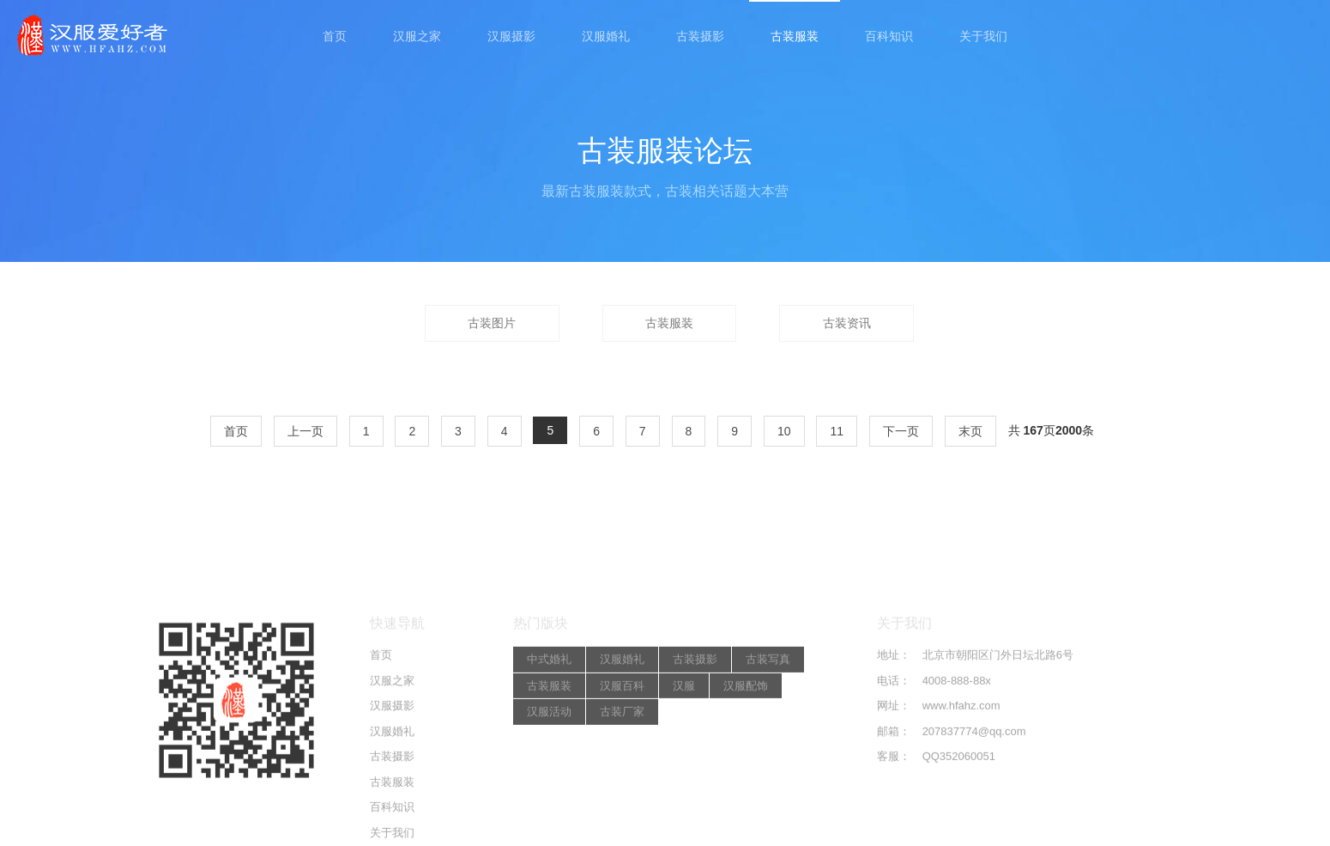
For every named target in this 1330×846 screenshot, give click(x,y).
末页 (970, 431)
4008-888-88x (956, 764)
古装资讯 (847, 323)
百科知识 (889, 36)
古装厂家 (622, 795)
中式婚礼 (549, 743)
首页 (335, 36)
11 (836, 431)
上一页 (305, 431)
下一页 (901, 431)
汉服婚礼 (606, 36)
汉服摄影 (511, 36)
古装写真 (768, 743)
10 (784, 431)
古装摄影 (700, 36)
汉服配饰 (745, 769)
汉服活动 (549, 795)
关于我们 (983, 36)
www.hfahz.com (961, 789)
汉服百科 (622, 769)
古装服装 (795, 36)
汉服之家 (417, 36)
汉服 (684, 769)
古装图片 (492, 323)
